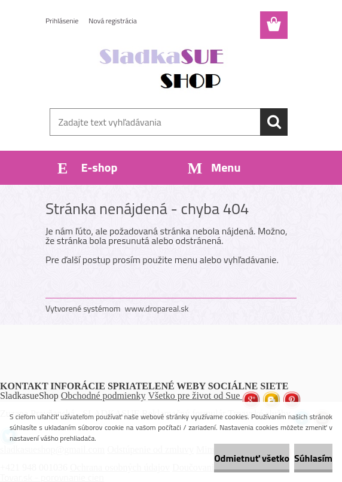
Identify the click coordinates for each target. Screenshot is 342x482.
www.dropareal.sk (157, 308)
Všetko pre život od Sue (195, 396)
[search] (274, 122)
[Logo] (163, 69)
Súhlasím (313, 458)
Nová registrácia (112, 20)
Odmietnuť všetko (251, 458)
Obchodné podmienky (103, 396)
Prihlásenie (61, 20)
